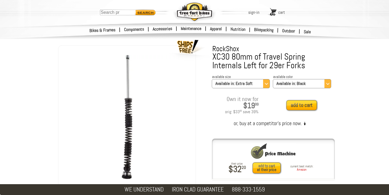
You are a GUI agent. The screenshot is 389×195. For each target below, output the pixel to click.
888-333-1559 (248, 189)
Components (134, 29)
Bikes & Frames (102, 30)
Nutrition (237, 29)
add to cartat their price (266, 168)
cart (281, 12)
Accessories (162, 29)
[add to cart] (303, 105)
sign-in (253, 12)
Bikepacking (264, 30)
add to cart (302, 105)
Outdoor (288, 31)
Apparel (216, 29)
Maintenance (191, 28)
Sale (307, 32)
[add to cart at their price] (268, 167)
